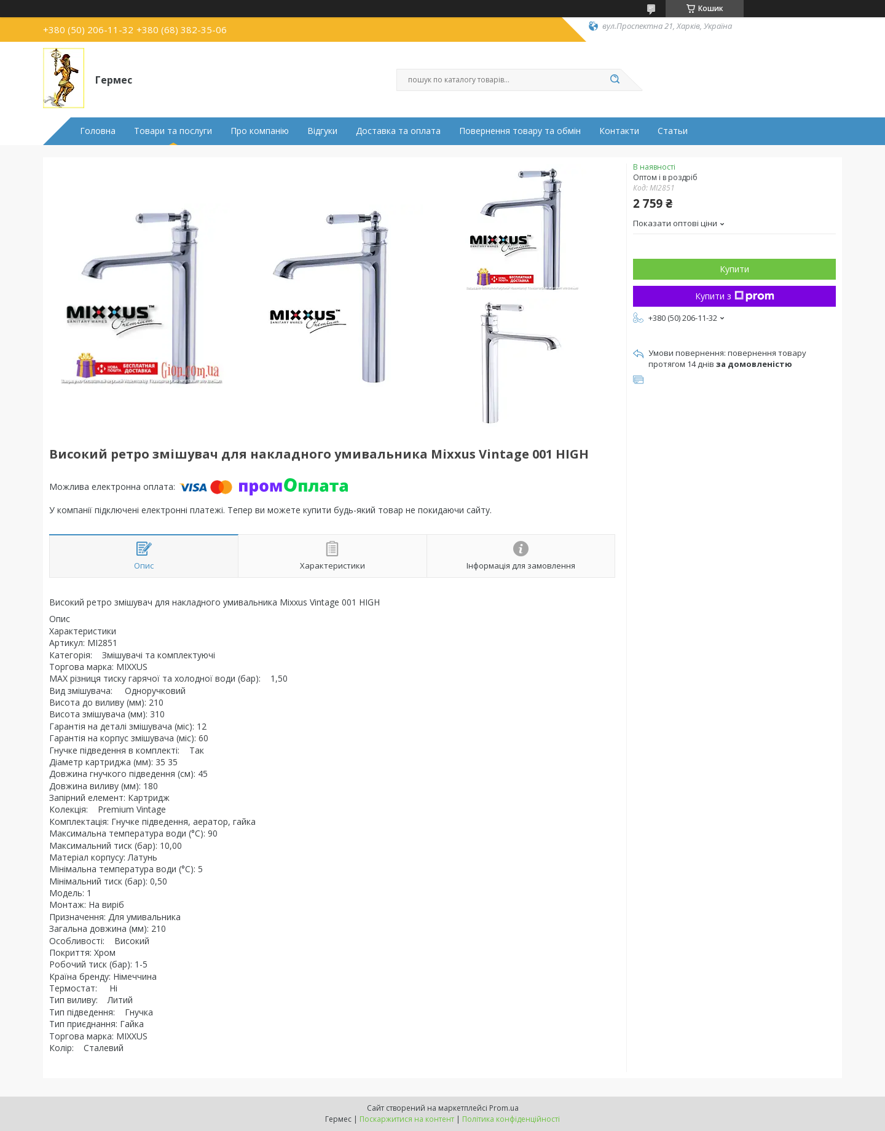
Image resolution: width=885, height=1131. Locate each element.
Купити (734, 269)
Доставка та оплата (398, 131)
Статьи (673, 131)
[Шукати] (614, 80)
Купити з (734, 296)
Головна (98, 131)
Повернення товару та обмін (520, 131)
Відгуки (322, 131)
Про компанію (259, 131)
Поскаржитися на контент (407, 1119)
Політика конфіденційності (511, 1119)
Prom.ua (504, 1108)
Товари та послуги (173, 131)
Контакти (619, 131)
